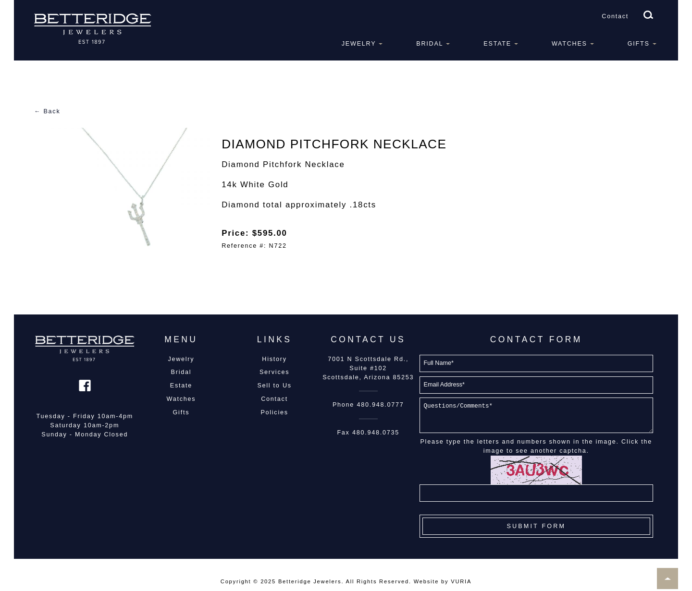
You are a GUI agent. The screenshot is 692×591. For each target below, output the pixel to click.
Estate (497, 43)
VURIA (461, 581)
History (274, 359)
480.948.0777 (380, 404)
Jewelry (359, 43)
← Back (47, 111)
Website (426, 581)
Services (274, 372)
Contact (615, 16)
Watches (569, 43)
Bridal (429, 43)
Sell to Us (274, 385)
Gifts (639, 43)
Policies (274, 412)
